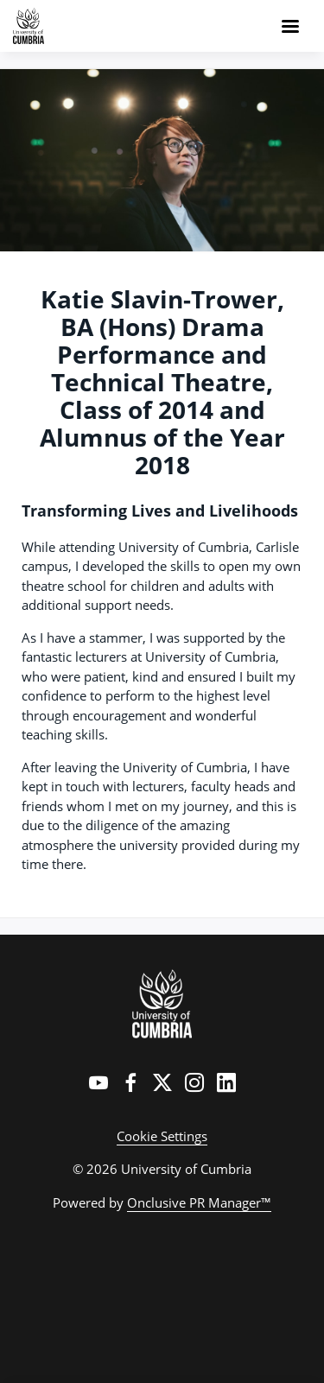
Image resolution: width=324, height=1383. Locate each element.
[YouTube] (98, 1082)
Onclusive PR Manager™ (199, 1202)
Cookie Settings (162, 1136)
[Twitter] (162, 1082)
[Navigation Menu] (290, 26)
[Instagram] (194, 1082)
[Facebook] (130, 1082)
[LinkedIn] (226, 1082)
